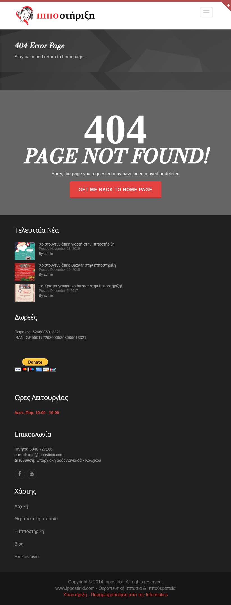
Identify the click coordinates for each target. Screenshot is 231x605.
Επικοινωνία (27, 556)
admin (48, 254)
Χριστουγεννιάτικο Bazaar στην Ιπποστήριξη (77, 265)
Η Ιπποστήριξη (29, 531)
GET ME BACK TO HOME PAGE (115, 189)
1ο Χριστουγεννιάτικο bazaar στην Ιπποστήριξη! (80, 286)
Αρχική (21, 506)
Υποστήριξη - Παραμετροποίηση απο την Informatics (115, 594)
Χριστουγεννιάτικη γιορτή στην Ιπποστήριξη (77, 244)
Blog (19, 544)
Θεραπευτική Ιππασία (36, 518)
